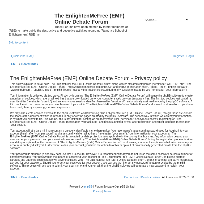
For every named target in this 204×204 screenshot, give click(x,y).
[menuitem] (30, 56)
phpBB (88, 186)
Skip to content (18, 42)
